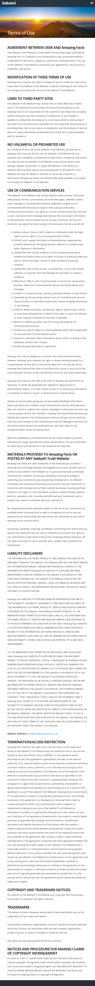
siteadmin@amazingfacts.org (42, 733)
